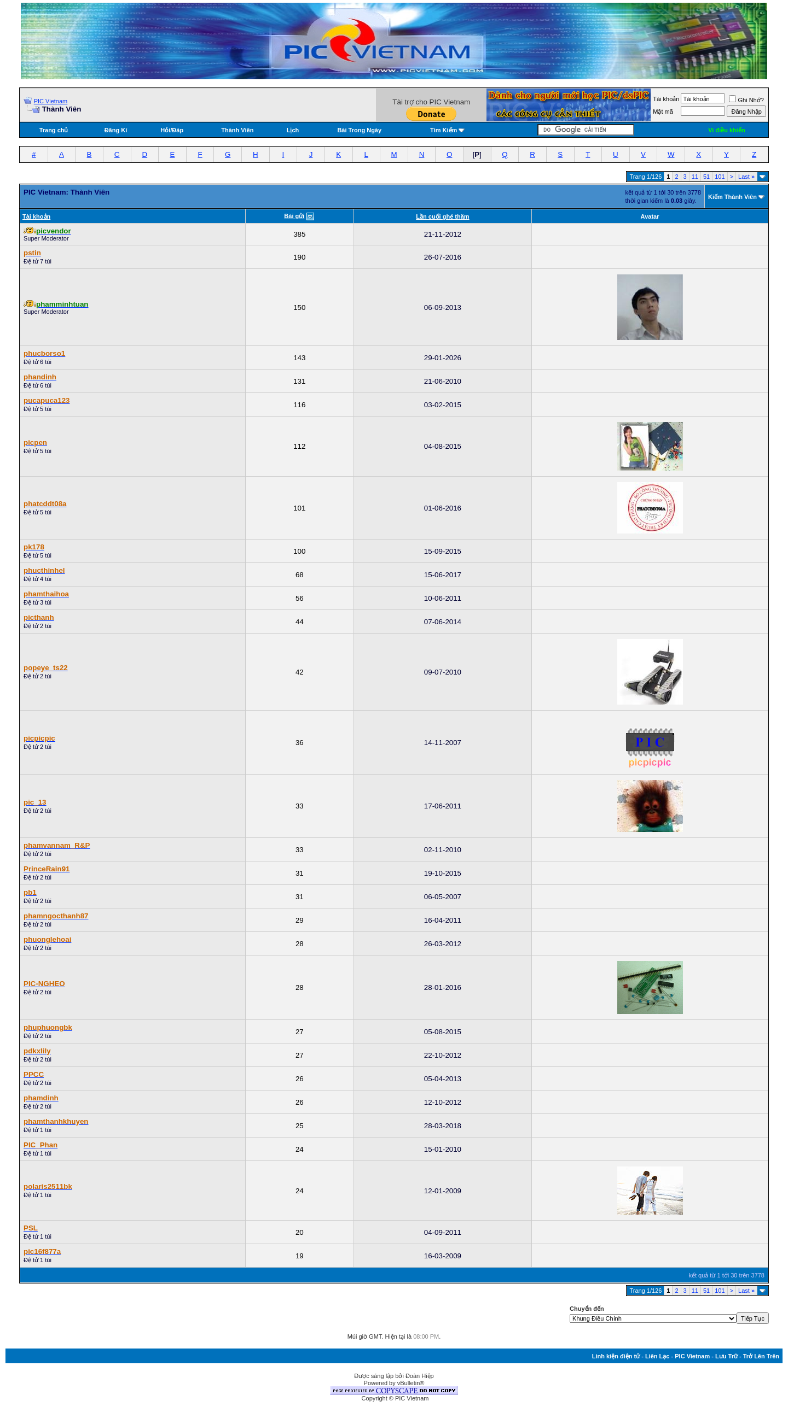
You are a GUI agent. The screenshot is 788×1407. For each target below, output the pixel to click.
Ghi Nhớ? (746, 100)
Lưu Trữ (726, 1356)
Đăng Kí (116, 130)
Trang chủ (53, 130)
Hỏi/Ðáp (171, 130)
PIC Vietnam (51, 101)
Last (746, 176)
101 (720, 176)
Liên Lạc (657, 1356)
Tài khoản (666, 99)
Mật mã (663, 111)
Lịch (293, 130)
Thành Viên (237, 130)
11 (695, 176)
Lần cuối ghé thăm (442, 216)
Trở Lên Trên (761, 1356)
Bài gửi (294, 216)
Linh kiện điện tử (616, 1356)
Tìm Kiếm (443, 130)
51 (706, 176)
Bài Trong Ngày (359, 130)
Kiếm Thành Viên (732, 197)
